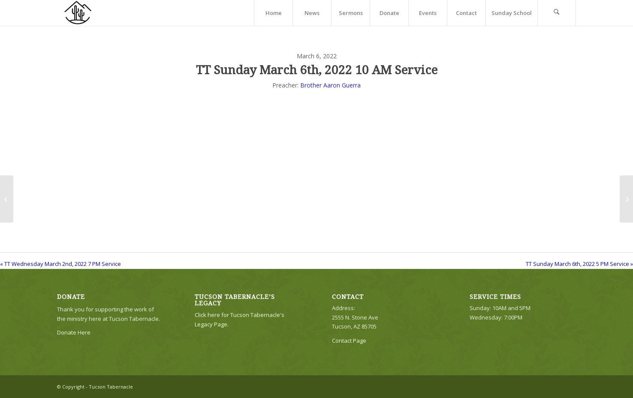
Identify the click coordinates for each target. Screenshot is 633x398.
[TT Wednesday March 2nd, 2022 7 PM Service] (6, 199)
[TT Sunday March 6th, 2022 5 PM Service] (626, 199)
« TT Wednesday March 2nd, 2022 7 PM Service (60, 264)
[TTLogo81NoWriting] (77, 13)
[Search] (556, 13)
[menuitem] (273, 13)
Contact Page (349, 340)
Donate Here (73, 332)
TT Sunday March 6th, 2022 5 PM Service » (579, 264)
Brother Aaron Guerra (330, 85)
